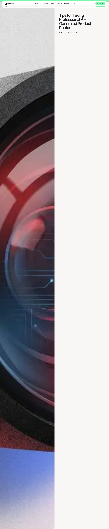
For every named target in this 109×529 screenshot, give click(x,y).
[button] (37, 3)
